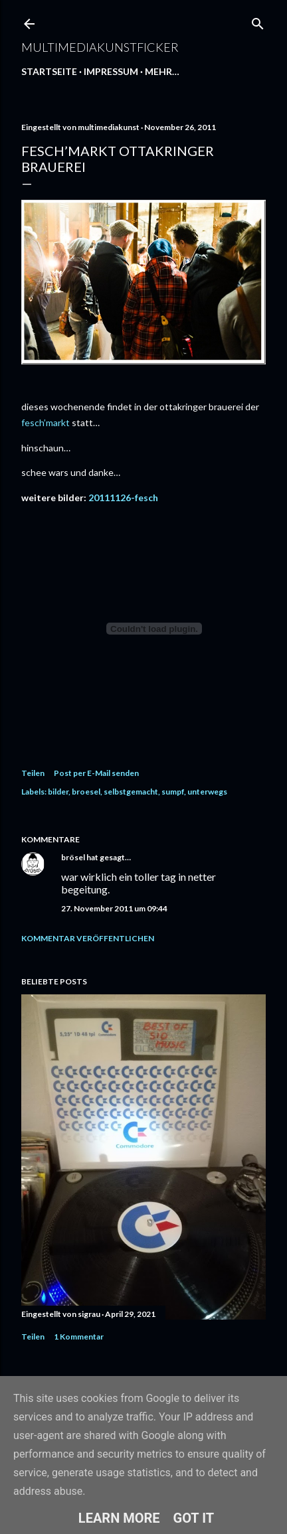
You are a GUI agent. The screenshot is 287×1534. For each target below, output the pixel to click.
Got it (194, 1518)
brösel (73, 857)
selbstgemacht (131, 792)
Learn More (119, 1518)
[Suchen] (258, 21)
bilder (58, 792)
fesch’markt (45, 422)
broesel (86, 792)
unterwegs (207, 792)
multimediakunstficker (100, 47)
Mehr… (162, 71)
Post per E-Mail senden (96, 773)
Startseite (49, 71)
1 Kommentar (79, 1337)
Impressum (111, 71)
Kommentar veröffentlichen (87, 938)
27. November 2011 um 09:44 (114, 908)
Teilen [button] (33, 773)
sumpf (172, 792)
